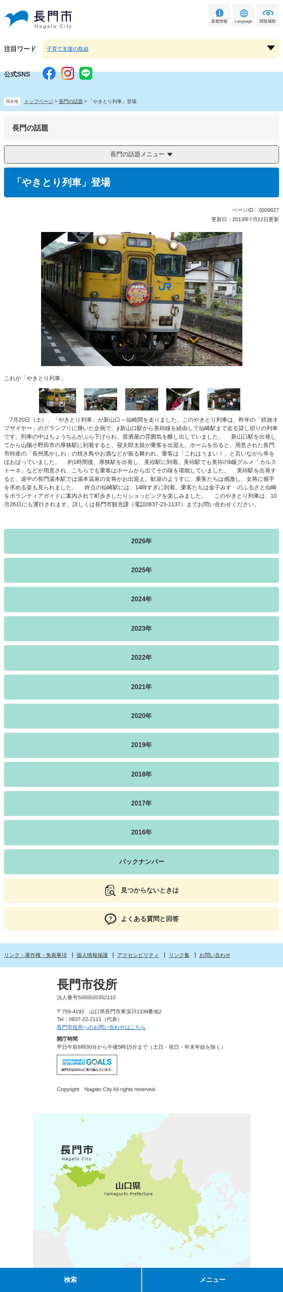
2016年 (141, 832)
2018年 (141, 774)
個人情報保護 (92, 955)
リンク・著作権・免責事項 (35, 955)
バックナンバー (141, 861)
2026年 (141, 541)
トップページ (38, 101)
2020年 (141, 715)
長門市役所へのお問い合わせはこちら (101, 1027)
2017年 (141, 803)
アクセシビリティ (138, 955)
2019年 (141, 744)
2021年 (141, 686)
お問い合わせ (215, 955)
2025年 (141, 570)
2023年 (141, 628)
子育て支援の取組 (68, 49)
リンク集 (179, 955)
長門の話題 (71, 101)
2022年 (141, 657)
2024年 (141, 599)
